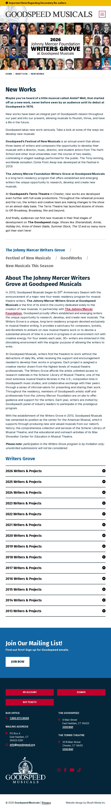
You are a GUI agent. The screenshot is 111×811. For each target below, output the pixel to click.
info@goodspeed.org (22, 744)
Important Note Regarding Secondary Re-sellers (36, 3)
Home (9, 74)
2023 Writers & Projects (56, 503)
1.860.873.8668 (19, 718)
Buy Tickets (30, 702)
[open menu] (102, 14)
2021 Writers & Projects (56, 525)
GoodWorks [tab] (71, 258)
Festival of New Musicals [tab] (29, 258)
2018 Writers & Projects (56, 557)
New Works (37, 74)
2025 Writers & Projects (56, 482)
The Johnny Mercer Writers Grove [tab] (36, 250)
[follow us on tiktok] (79, 770)
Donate (81, 692)
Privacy (46, 802)
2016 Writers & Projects (56, 579)
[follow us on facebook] (65, 770)
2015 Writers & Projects (56, 589)
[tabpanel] (56, 446)
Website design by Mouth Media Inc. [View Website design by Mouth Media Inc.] (86, 802)
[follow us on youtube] (72, 770)
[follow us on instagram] (59, 770)
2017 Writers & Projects (56, 568)
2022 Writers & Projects (56, 514)
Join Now (17, 662)
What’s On (21, 74)
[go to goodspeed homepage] (49, 14)
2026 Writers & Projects (56, 471)
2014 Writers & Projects (56, 600)
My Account (30, 692)
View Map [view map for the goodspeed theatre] (67, 727)
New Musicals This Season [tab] (29, 266)
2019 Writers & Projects (56, 546)
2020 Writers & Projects (56, 536)
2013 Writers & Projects (56, 611)
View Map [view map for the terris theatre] (67, 749)
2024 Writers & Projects (56, 492)
